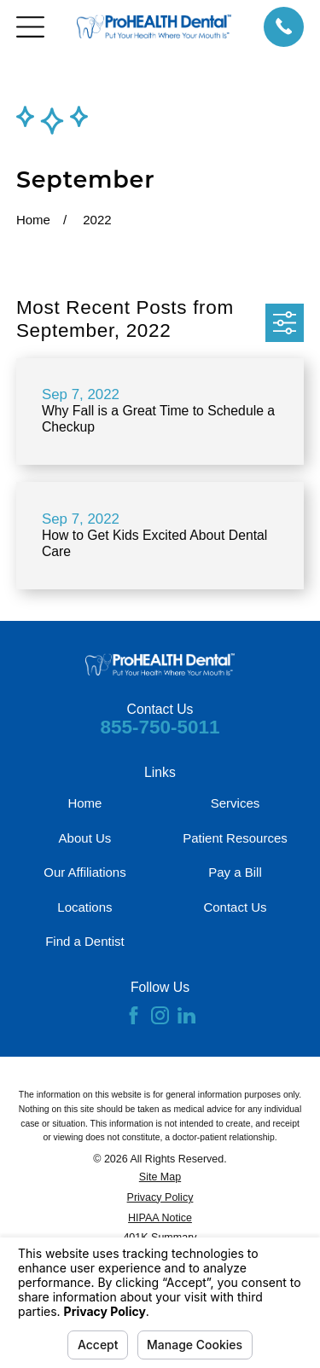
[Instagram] (160, 1015)
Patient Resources (235, 838)
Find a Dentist (85, 941)
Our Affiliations (84, 872)
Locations (84, 907)
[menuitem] (160, 1178)
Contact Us (234, 907)
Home (84, 803)
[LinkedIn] (186, 1015)
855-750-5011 (159, 727)
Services (235, 803)
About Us (85, 838)
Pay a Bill (235, 872)
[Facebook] (134, 1015)
